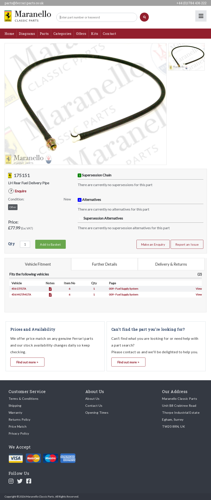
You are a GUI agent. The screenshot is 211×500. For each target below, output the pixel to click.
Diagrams (27, 33)
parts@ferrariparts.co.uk (24, 3)
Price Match (18, 426)
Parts (44, 33)
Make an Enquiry (153, 244)
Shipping (15, 405)
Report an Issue (187, 244)
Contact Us (94, 405)
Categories (62, 33)
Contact (109, 33)
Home (9, 33)
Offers (81, 33)
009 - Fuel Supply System (123, 288)
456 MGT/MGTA (21, 294)
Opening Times (97, 412)
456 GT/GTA (18, 288)
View (199, 288)
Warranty (15, 412)
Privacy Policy (19, 433)
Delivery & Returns (171, 264)
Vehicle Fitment (38, 264)
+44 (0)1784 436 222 (191, 3)
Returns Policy (20, 419)
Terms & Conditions (24, 398)
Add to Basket (50, 244)
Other (12, 207)
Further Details (104, 264)
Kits (94, 33)
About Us (92, 398)
